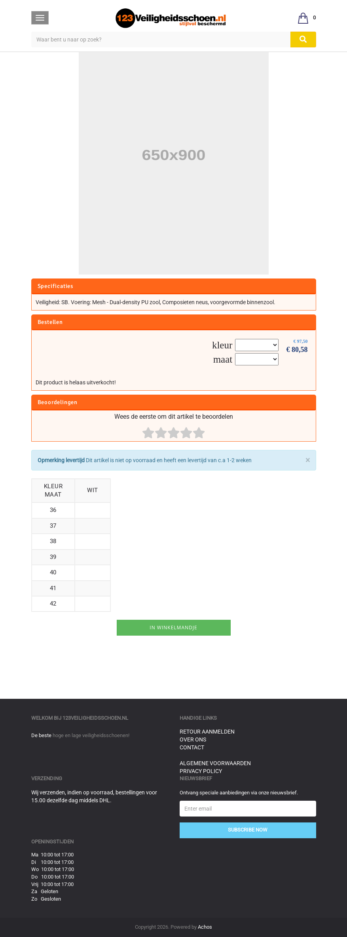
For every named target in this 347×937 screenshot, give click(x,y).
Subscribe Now (247, 830)
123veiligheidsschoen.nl (95, 718)
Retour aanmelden (207, 731)
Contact (192, 747)
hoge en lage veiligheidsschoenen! (91, 735)
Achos (205, 927)
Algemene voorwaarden (215, 763)
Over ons (193, 739)
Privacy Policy (201, 771)
